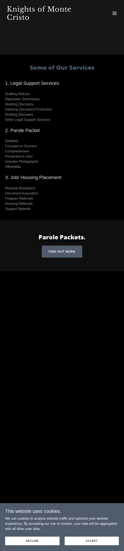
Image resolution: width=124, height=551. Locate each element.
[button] (114, 13)
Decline (32, 540)
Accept (92, 540)
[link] (45, 18)
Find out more (62, 251)
